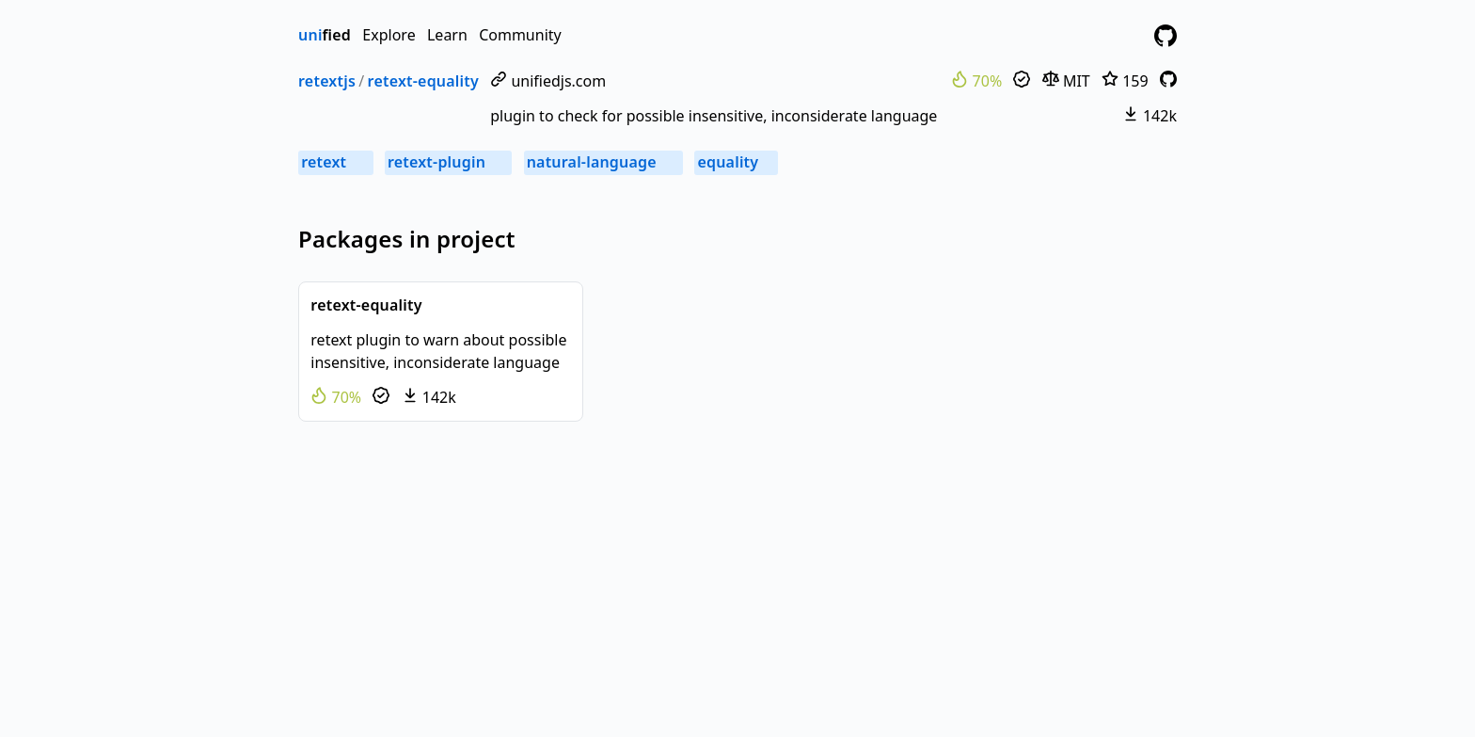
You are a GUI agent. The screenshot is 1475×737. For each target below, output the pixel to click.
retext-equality (423, 81)
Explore (388, 34)
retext (335, 162)
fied (324, 34)
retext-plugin (448, 162)
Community (520, 34)
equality (735, 162)
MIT (1066, 81)
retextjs (327, 81)
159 (1125, 81)
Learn (447, 34)
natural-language (603, 162)
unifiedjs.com (548, 81)
